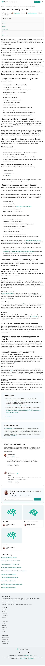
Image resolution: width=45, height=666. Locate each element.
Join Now (37, 499)
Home (2, 6)
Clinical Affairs (5, 615)
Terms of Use (22, 658)
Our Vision (4, 611)
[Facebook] (19, 652)
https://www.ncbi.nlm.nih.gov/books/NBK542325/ (18, 405)
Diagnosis (4, 31)
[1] (23, 59)
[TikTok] (25, 652)
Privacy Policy (31, 658)
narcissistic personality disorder (12, 242)
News (3, 631)
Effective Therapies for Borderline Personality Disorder (14, 570)
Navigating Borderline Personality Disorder (11, 567)
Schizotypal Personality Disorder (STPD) (10, 561)
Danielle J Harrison (31, 13)
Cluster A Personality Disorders (8, 580)
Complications (5, 29)
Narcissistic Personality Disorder (9, 557)
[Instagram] (22, 652)
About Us (4, 609)
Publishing (4, 617)
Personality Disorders (15, 6)
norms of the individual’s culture (23, 206)
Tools (3, 629)
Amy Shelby (16, 13)
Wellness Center (5, 641)
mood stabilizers (33, 316)
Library (7, 6)
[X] (16, 652)
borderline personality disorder (33, 240)
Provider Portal (5, 643)
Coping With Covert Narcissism (8, 574)
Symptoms (4, 23)
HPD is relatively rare (6, 369)
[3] (35, 294)
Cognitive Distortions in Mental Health (10, 564)
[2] (30, 114)
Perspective (4, 627)
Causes (3, 26)
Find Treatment (5, 639)
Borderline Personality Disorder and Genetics (11, 584)
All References (8, 416)
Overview (4, 21)
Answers (4, 625)
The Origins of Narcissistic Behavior (9, 577)
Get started (37, 1)
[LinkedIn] (28, 652)
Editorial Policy (14, 435)
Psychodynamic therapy (7, 293)
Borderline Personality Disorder (8, 587)
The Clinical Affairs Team (9, 428)
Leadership (4, 613)
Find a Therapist (5, 637)
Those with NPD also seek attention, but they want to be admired (18, 251)
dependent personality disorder (32, 242)
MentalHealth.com (27, 655)
